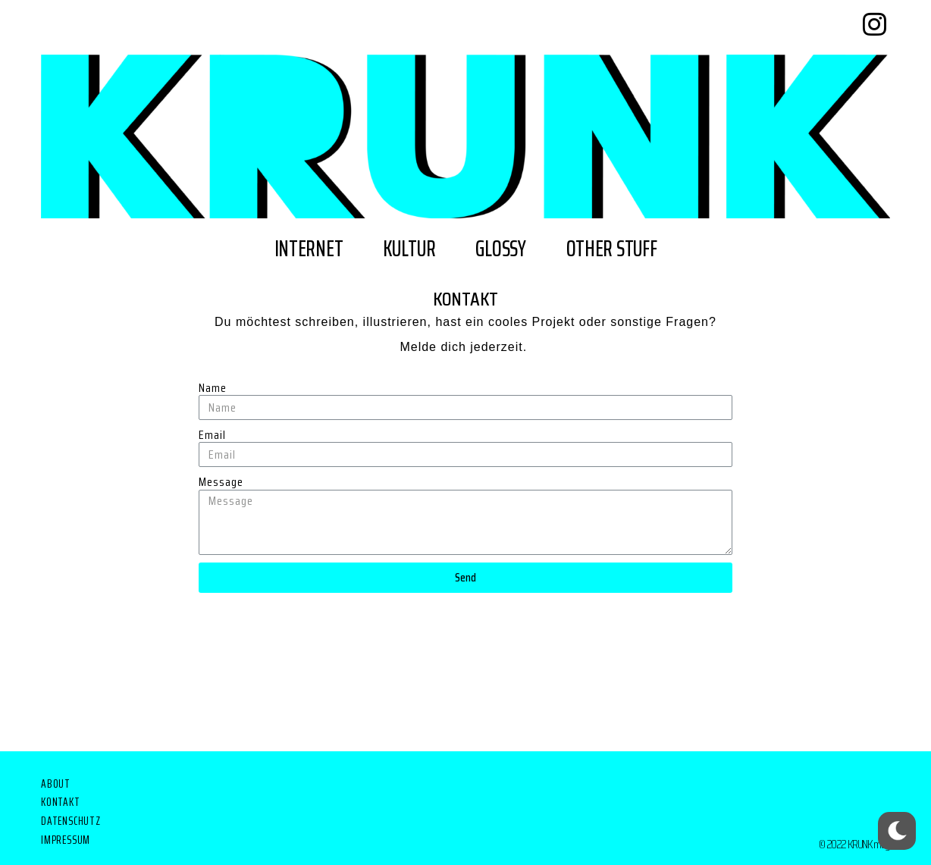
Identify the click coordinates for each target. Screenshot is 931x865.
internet (308, 248)
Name (213, 388)
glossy (500, 248)
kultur (409, 248)
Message (221, 482)
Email (212, 435)
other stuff (611, 248)
